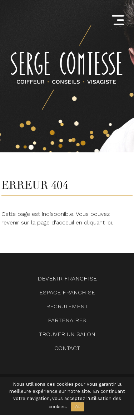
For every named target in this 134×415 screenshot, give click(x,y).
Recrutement (67, 306)
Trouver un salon (67, 334)
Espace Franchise (67, 292)
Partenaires (67, 320)
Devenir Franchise (67, 278)
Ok (77, 406)
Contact (67, 348)
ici (109, 222)
